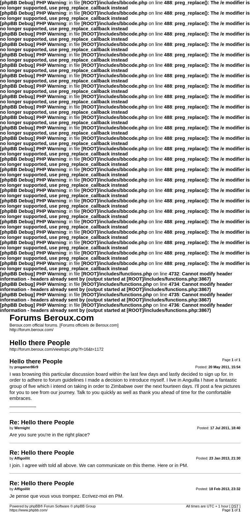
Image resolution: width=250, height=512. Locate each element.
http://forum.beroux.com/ (31, 330)
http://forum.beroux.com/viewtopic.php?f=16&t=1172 (56, 349)
